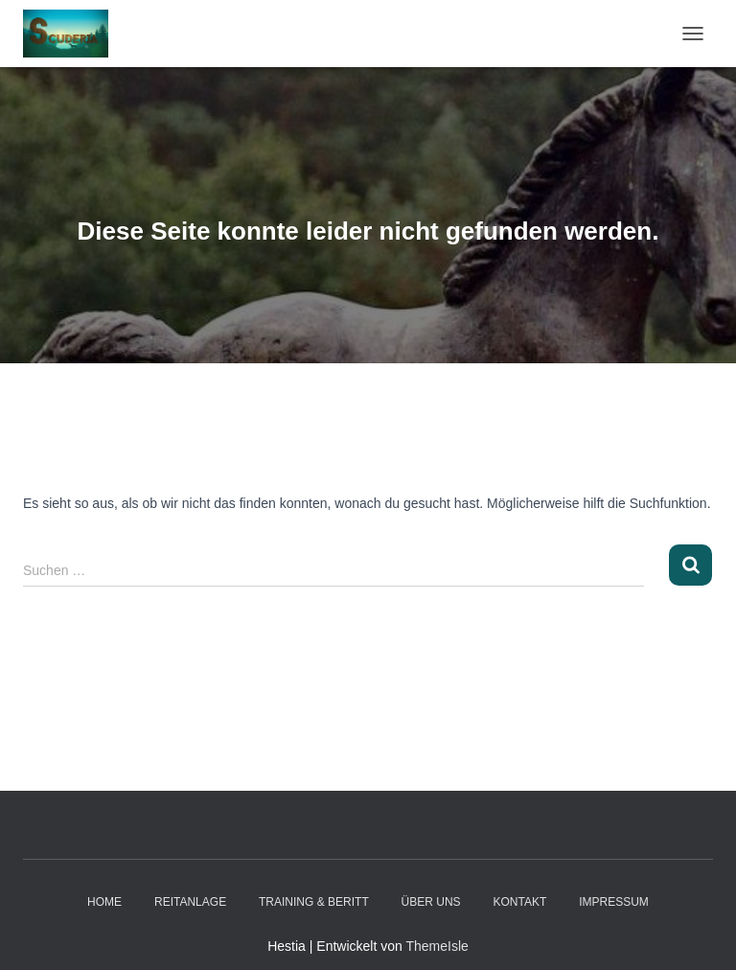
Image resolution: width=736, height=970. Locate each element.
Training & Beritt (314, 902)
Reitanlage (190, 902)
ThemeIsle (436, 946)
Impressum (614, 902)
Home (104, 902)
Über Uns (431, 902)
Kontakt (520, 902)
